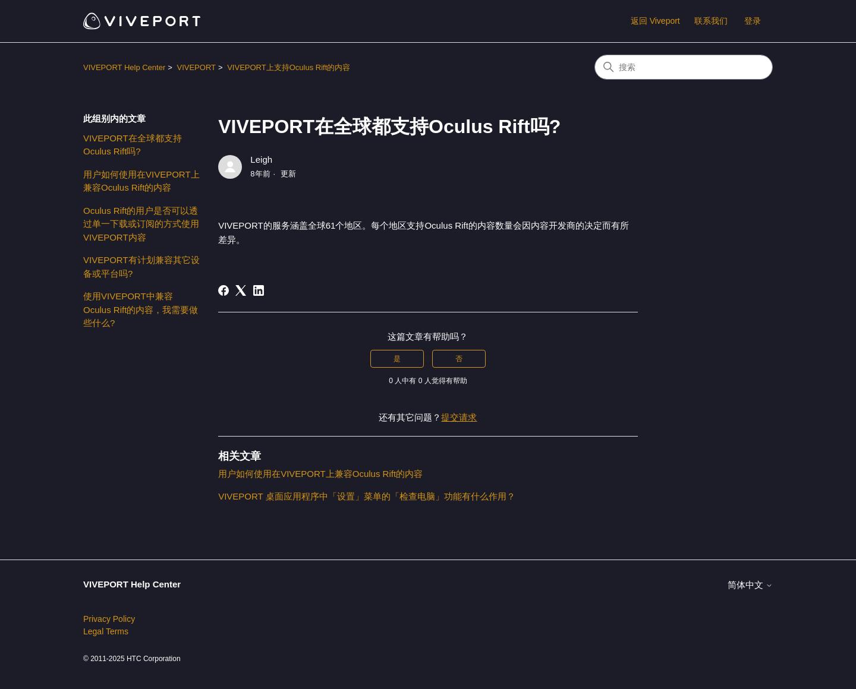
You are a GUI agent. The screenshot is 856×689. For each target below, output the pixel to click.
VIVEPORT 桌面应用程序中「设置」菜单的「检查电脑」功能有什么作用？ (366, 496)
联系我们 (711, 21)
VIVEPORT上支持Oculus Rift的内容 (288, 67)
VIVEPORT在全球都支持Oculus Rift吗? (132, 145)
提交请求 (459, 417)
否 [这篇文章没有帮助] (458, 359)
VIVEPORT (196, 67)
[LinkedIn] (258, 290)
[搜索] (683, 67)
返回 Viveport (655, 21)
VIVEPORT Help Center (124, 67)
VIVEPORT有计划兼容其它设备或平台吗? (141, 267)
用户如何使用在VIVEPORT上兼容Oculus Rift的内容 (141, 181)
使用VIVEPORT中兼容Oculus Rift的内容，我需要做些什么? (140, 309)
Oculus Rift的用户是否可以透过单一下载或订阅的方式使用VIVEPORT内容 (141, 224)
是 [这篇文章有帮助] (397, 359)
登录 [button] (752, 21)
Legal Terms (105, 631)
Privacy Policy (109, 619)
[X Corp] (240, 290)
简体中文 (750, 585)
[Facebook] (223, 290)
